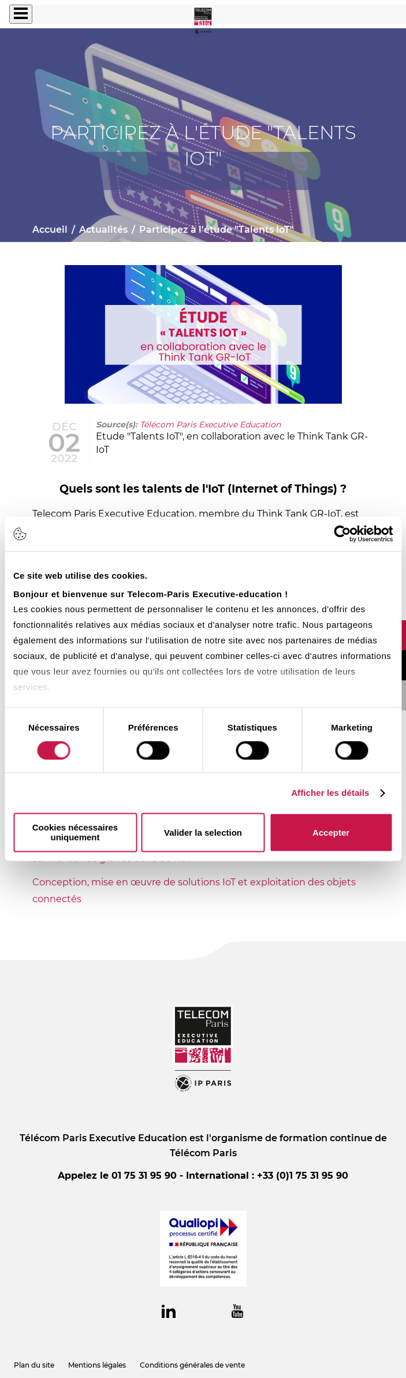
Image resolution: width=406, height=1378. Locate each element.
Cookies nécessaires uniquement (75, 833)
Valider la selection (203, 832)
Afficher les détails (330, 793)
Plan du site (34, 1365)
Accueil (50, 229)
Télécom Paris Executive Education (210, 424)
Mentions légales (97, 1365)
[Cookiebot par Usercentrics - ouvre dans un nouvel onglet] (342, 533)
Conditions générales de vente (192, 1365)
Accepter (330, 832)
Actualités (103, 229)
